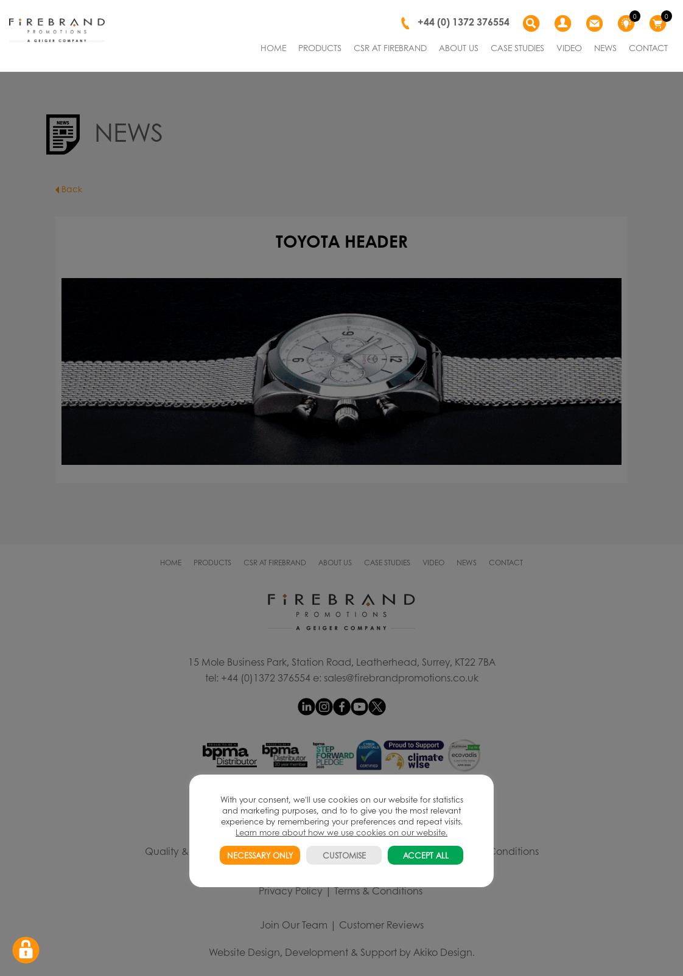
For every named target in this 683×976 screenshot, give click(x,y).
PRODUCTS (320, 47)
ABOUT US (458, 47)
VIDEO (569, 47)
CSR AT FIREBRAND (390, 47)
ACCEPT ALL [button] (426, 855)
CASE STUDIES (517, 47)
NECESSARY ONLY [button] (260, 855)
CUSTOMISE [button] (344, 855)
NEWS (605, 47)
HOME (273, 47)
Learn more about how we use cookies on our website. (341, 832)
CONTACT (648, 47)
